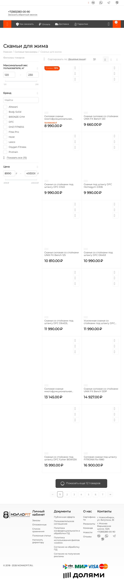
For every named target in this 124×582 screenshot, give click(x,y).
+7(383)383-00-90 (19, 11)
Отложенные (39, 524)
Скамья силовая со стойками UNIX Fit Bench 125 (61, 254)
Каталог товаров (7, 24)
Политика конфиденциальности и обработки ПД (67, 530)
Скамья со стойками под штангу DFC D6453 (98, 254)
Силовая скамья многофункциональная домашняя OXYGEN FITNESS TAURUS (60, 117)
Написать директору (38, 541)
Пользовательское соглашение (64, 522)
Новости (87, 532)
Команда (88, 528)
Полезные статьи (41, 535)
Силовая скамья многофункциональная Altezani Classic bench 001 (59, 390)
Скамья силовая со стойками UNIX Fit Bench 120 (101, 117)
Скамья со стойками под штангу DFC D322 (58, 186)
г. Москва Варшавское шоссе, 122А (104, 526)
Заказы (36, 520)
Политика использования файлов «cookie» (67, 540)
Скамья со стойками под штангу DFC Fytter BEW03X (60, 458)
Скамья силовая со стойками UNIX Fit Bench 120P (101, 390)
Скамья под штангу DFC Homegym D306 (98, 186)
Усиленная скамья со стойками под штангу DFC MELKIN (99, 322)
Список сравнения (38, 530)
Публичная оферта (64, 517)
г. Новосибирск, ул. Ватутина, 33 (105, 518)
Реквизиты (89, 523)
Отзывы (87, 536)
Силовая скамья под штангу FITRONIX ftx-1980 (100, 458)
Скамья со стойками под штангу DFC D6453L (58, 322)
